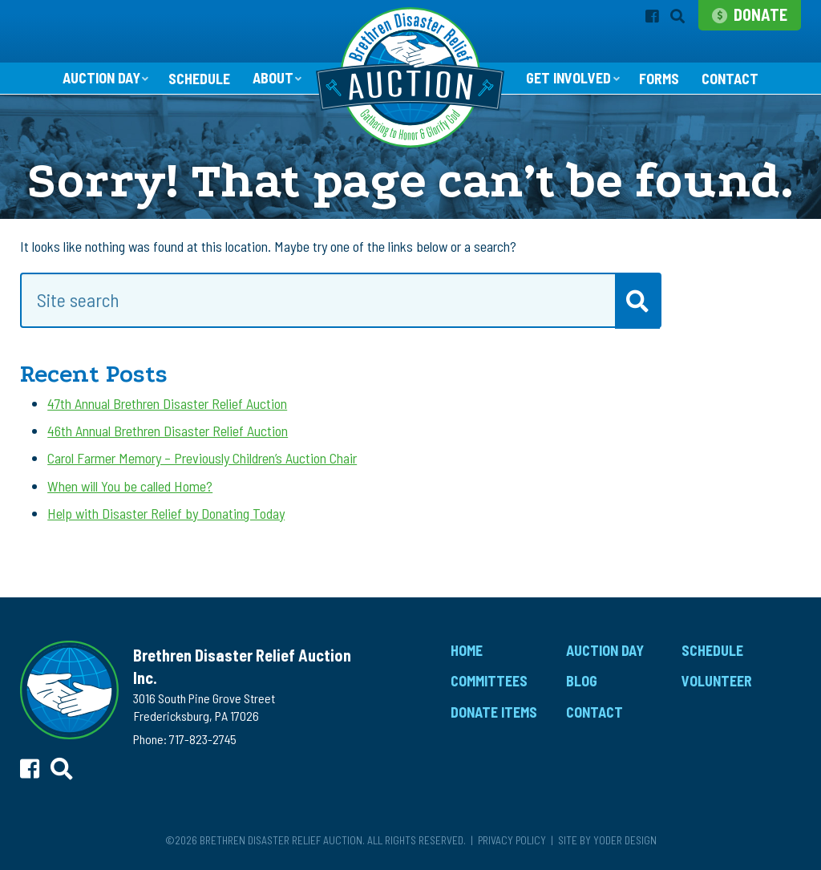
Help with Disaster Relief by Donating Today (166, 513)
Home (467, 650)
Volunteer (716, 681)
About (273, 78)
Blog (581, 681)
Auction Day (101, 78)
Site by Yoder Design (607, 840)
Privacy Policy (512, 840)
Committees (489, 681)
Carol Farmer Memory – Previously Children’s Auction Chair (202, 458)
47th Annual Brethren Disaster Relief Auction (167, 403)
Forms (659, 78)
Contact (730, 78)
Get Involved (568, 78)
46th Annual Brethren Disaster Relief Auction (167, 430)
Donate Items (494, 712)
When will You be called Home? (129, 486)
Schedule (199, 78)
